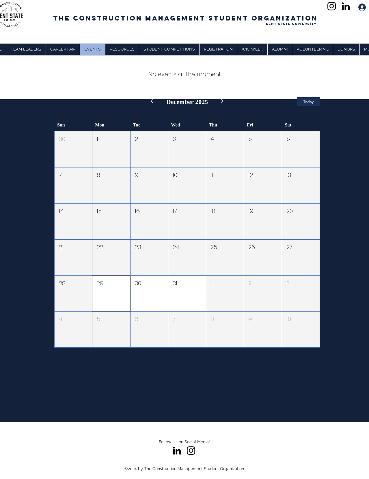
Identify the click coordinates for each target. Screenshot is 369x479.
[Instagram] (331, 6)
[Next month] (222, 101)
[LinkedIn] (345, 6)
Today (308, 101)
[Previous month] (151, 101)
